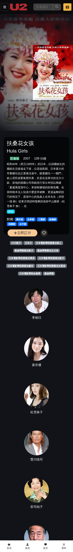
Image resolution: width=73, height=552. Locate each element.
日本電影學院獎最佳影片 (51, 258)
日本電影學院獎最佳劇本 (20, 266)
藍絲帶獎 (49, 273)
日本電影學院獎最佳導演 (21, 258)
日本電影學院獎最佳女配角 (51, 266)
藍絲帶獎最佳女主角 (47, 250)
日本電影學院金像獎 (29, 273)
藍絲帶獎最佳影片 (24, 250)
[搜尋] (43, 7)
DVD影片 (16, 243)
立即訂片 (22, 233)
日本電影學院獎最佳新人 (49, 243)
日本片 (28, 243)
